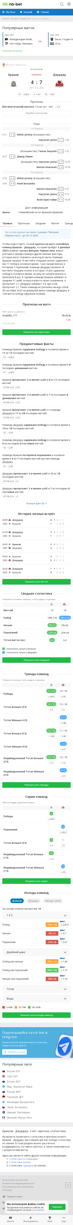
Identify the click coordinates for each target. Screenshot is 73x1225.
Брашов (13, 75)
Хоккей (5, 18)
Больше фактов (36, 503)
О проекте (7, 1190)
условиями (38, 1210)
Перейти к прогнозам (36, 113)
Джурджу (59, 75)
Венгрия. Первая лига (20, 18)
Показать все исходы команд (36, 1015)
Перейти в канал (14, 1051)
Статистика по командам (23, 1158)
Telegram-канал (12, 1196)
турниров (28, 1165)
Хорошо (57, 1206)
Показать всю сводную (36, 659)
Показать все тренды (36, 784)
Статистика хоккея (19, 1162)
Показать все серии (36, 881)
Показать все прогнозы (36, 331)
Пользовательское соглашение (18, 1186)
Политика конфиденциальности (18, 1183)
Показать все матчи (36, 581)
